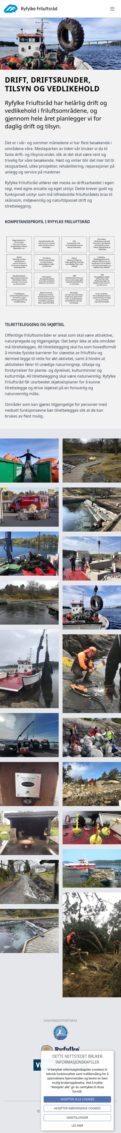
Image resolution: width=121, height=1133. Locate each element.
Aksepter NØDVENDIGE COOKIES (77, 1108)
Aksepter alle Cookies (77, 1099)
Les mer (77, 1125)
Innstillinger (77, 1117)
